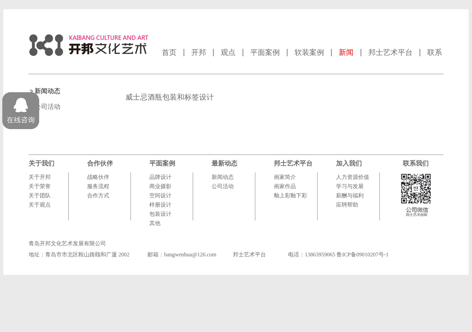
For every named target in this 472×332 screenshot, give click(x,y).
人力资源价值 (352, 177)
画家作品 (285, 186)
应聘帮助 (347, 205)
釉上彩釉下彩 (290, 195)
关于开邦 (40, 177)
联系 (434, 52)
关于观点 (40, 205)
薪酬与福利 (350, 195)
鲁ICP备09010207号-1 (362, 254)
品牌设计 (160, 177)
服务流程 (98, 186)
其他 (154, 223)
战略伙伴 (98, 177)
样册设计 (160, 205)
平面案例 (265, 52)
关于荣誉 (40, 186)
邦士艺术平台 (390, 52)
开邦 (198, 52)
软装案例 (309, 52)
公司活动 (47, 106)
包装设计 (160, 214)
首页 (169, 52)
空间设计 (160, 195)
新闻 (346, 52)
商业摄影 (160, 186)
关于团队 (40, 195)
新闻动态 (47, 91)
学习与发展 (350, 186)
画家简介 (285, 177)
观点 (228, 52)
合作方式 (98, 195)
